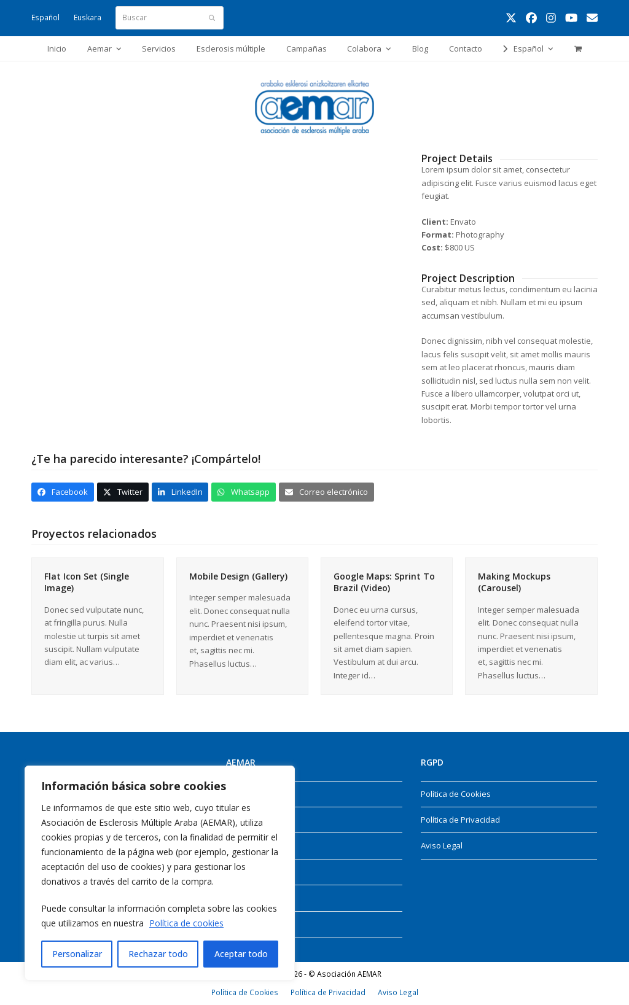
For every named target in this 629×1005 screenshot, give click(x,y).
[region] (160, 873)
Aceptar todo (241, 954)
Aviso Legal (442, 845)
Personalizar (77, 954)
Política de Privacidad (460, 819)
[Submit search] (212, 18)
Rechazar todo (158, 954)
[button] (578, 48)
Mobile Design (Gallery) (238, 576)
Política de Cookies (456, 793)
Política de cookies (186, 923)
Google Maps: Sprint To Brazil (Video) (384, 582)
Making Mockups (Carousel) (514, 582)
